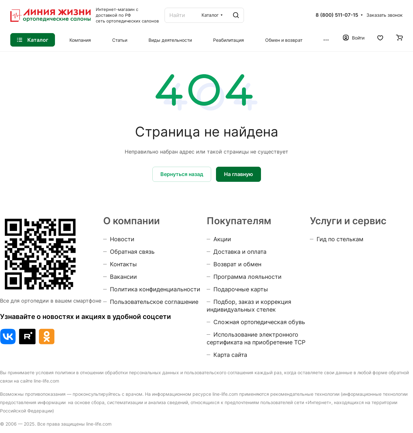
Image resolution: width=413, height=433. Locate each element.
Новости (122, 239)
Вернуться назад (181, 174)
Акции (222, 239)
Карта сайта (230, 354)
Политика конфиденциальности (155, 289)
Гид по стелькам (340, 239)
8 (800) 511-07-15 (337, 15)
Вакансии (123, 276)
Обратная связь (132, 251)
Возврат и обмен (237, 264)
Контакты (123, 264)
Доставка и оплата (239, 251)
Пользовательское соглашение (154, 301)
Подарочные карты (240, 289)
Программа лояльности (247, 276)
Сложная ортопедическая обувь (259, 322)
